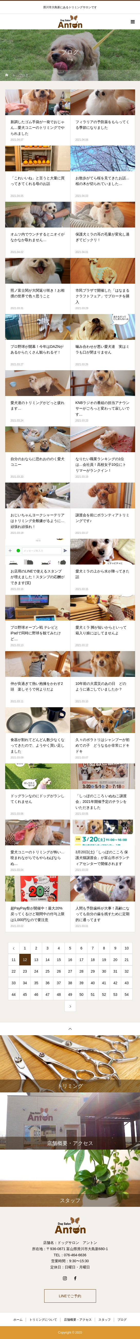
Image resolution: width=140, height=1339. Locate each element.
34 (25, 983)
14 (47, 960)
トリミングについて (43, 1319)
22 (14, 971)
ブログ (122, 1319)
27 (70, 971)
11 (14, 960)
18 (93, 960)
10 (127, 948)
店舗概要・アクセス (78, 1319)
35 (36, 983)
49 (70, 994)
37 (59, 983)
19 (104, 960)
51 (93, 994)
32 (127, 971)
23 (25, 971)
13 (36, 960)
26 (59, 971)
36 (47, 983)
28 (81, 971)
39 (81, 983)
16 (70, 960)
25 (47, 971)
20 (115, 960)
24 (36, 971)
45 (25, 994)
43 (127, 983)
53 (115, 994)
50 (81, 994)
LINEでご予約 (70, 1296)
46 (36, 994)
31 (115, 971)
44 (14, 994)
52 (104, 994)
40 (93, 983)
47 (47, 994)
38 (70, 983)
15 (59, 960)
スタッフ (104, 1319)
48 (59, 994)
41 (104, 983)
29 (93, 971)
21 (127, 960)
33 (14, 983)
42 (115, 983)
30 (104, 971)
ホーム (18, 1319)
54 (127, 994)
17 (81, 960)
